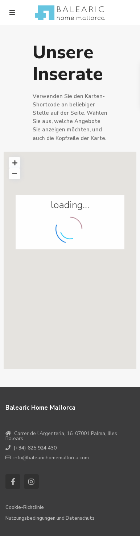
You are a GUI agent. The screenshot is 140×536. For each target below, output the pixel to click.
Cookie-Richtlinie (24, 507)
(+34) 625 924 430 (35, 447)
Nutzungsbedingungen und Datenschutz (50, 518)
